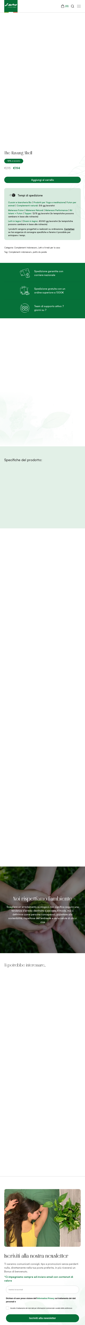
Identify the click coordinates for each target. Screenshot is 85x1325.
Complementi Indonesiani (25, 247)
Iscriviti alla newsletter (42, 1318)
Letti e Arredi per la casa (49, 247)
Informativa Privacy (45, 1298)
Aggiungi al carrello (42, 179)
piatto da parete (40, 252)
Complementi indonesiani (20, 252)
